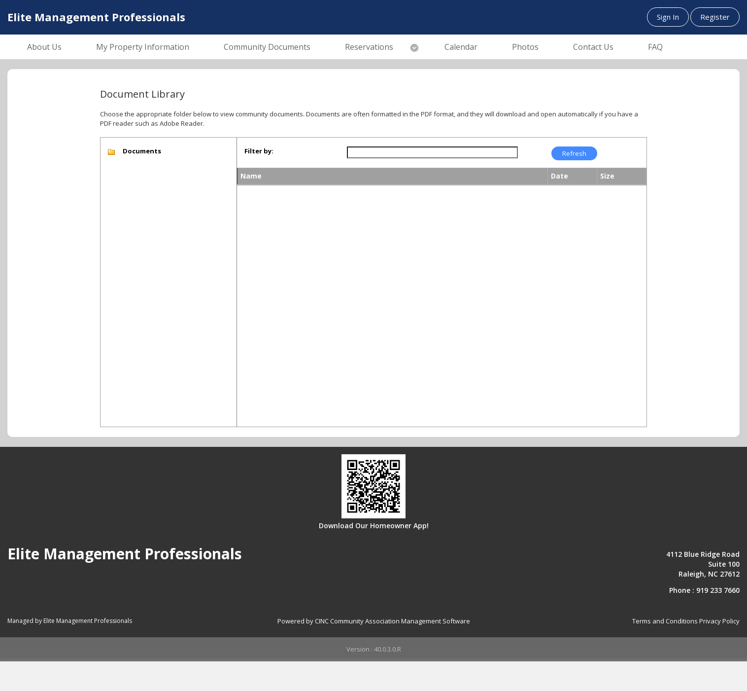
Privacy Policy (719, 621)
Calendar (460, 46)
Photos (525, 46)
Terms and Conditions (665, 621)
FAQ (655, 46)
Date (559, 176)
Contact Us (593, 46)
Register (715, 17)
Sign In (668, 17)
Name (251, 176)
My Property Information (142, 46)
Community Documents (267, 46)
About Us (44, 46)
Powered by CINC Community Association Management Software (373, 621)
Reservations (369, 46)
